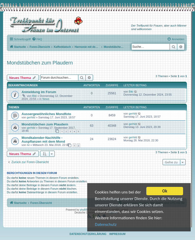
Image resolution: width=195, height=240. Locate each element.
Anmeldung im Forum (39, 92)
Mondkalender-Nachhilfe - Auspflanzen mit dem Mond (43, 139)
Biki (34, 95)
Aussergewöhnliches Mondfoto (46, 114)
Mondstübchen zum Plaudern (40, 63)
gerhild (31, 117)
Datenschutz (105, 224)
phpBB (83, 209)
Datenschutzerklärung (87, 233)
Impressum (117, 233)
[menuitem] (37, 39)
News (45, 98)
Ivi (28, 144)
